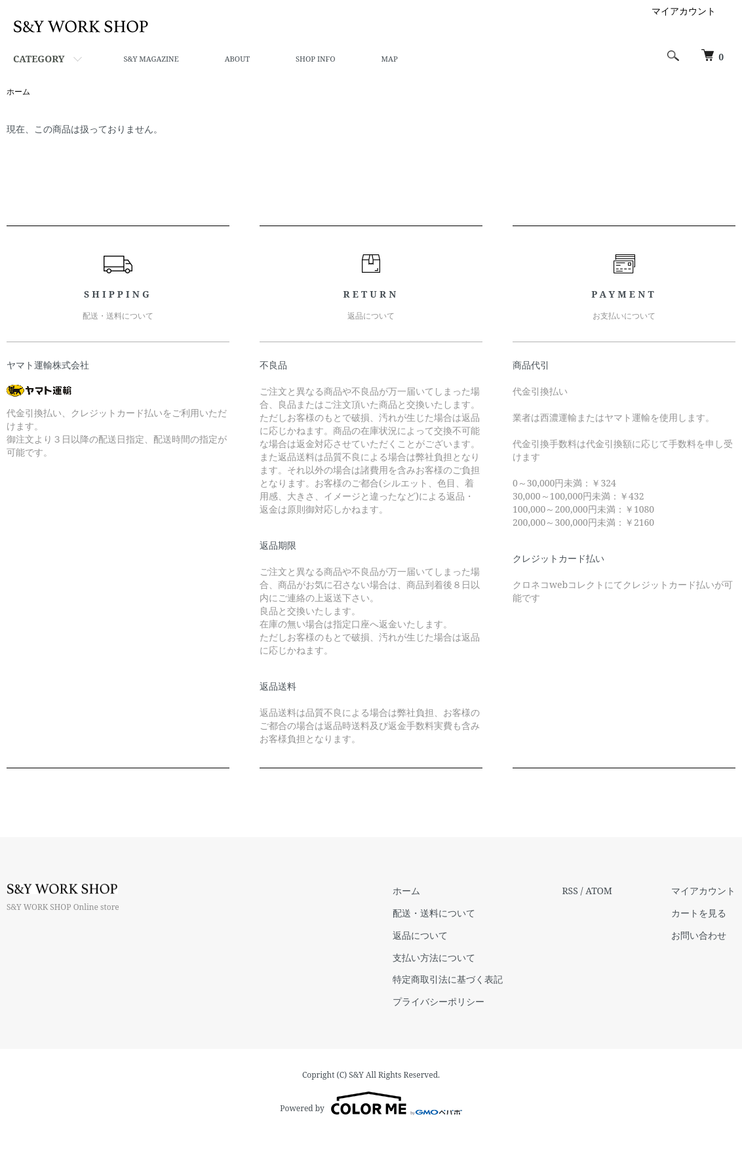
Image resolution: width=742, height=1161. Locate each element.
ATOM (598, 890)
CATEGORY (38, 58)
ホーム (18, 91)
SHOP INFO (315, 59)
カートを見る (698, 913)
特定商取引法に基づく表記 (448, 979)
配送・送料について (434, 913)
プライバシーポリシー (438, 1001)
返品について (420, 935)
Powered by (370, 1103)
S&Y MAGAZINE (150, 59)
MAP (389, 59)
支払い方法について (434, 957)
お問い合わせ (698, 935)
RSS (569, 890)
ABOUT (237, 59)
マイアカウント (684, 11)
